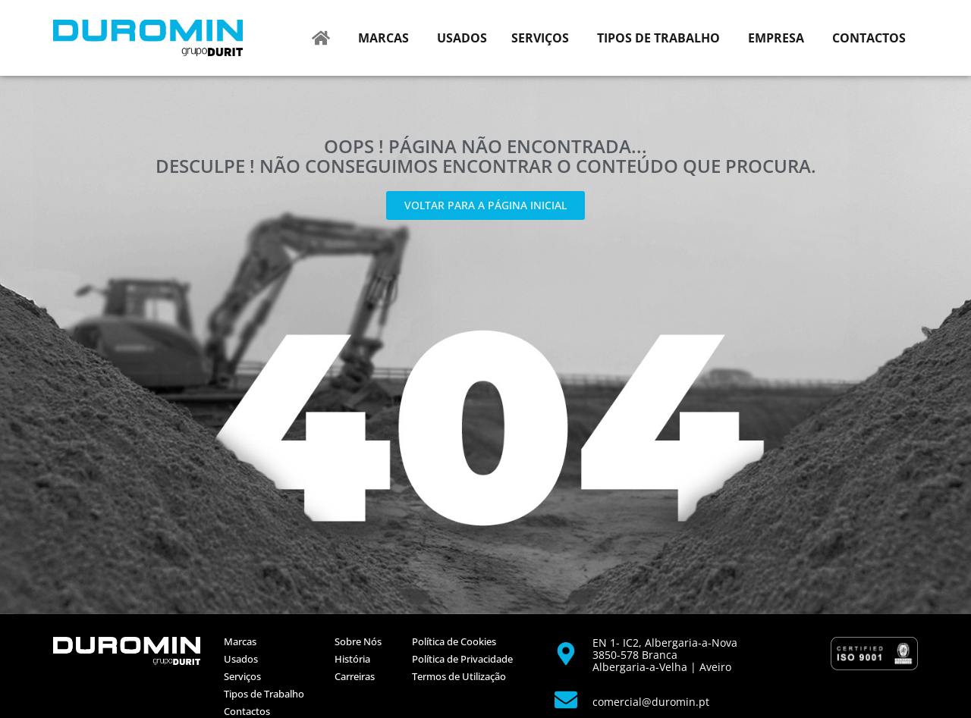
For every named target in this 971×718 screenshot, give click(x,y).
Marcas (240, 641)
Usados (241, 659)
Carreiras (355, 676)
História (352, 659)
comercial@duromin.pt (650, 701)
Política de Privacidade (462, 659)
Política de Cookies (454, 641)
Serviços (242, 676)
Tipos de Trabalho (264, 694)
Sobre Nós (358, 641)
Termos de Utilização (459, 676)
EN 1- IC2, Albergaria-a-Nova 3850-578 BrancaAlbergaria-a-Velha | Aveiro (664, 654)
